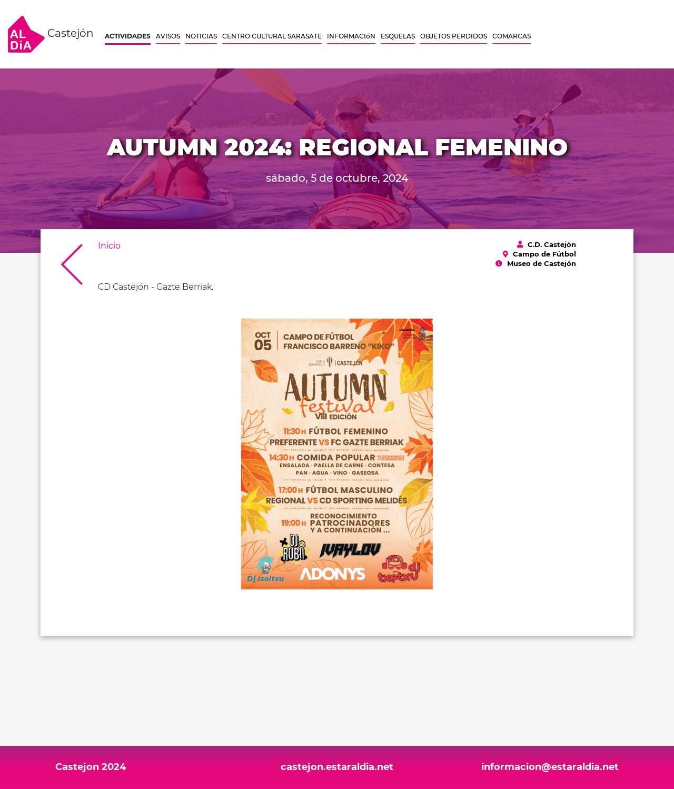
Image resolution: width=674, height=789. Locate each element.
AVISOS (168, 36)
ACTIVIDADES (128, 36)
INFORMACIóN (351, 36)
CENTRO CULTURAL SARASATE (272, 36)
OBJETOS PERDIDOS (453, 36)
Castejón (51, 34)
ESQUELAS (398, 36)
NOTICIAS (201, 36)
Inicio (109, 246)
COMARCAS (511, 36)
